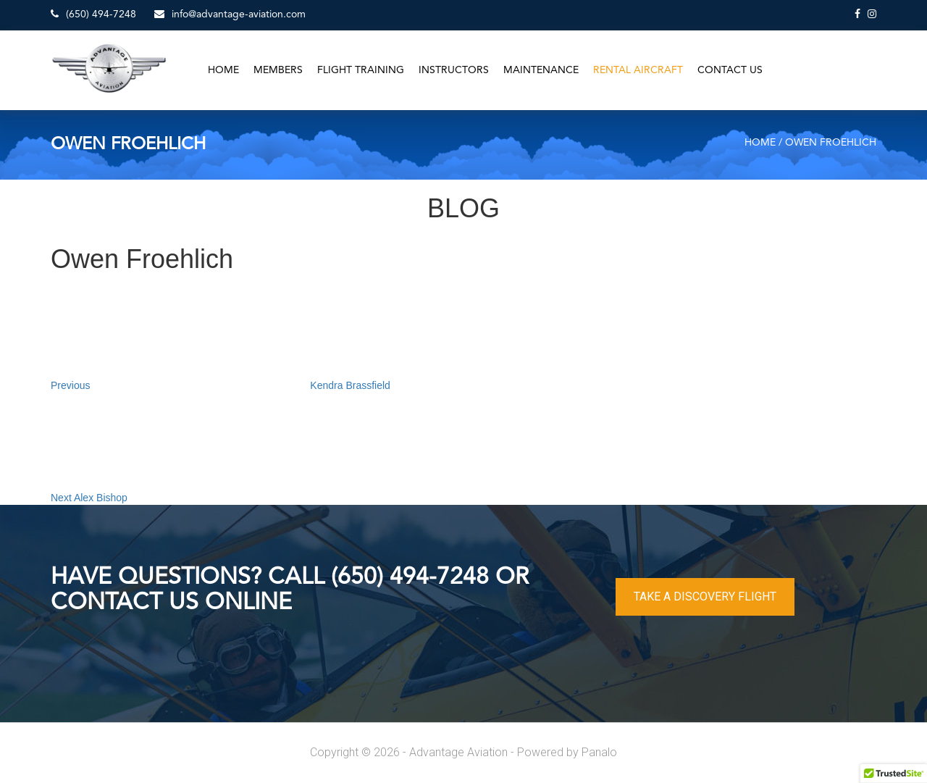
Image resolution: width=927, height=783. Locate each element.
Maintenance (541, 70)
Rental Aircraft (638, 70)
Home (223, 70)
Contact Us (730, 70)
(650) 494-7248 (93, 14)
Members (278, 70)
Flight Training (360, 70)
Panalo (599, 752)
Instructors (454, 70)
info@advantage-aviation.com (230, 14)
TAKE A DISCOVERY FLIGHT (705, 596)
